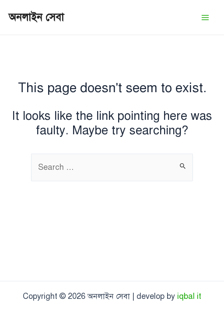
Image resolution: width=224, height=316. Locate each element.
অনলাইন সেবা (36, 17)
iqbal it (189, 296)
